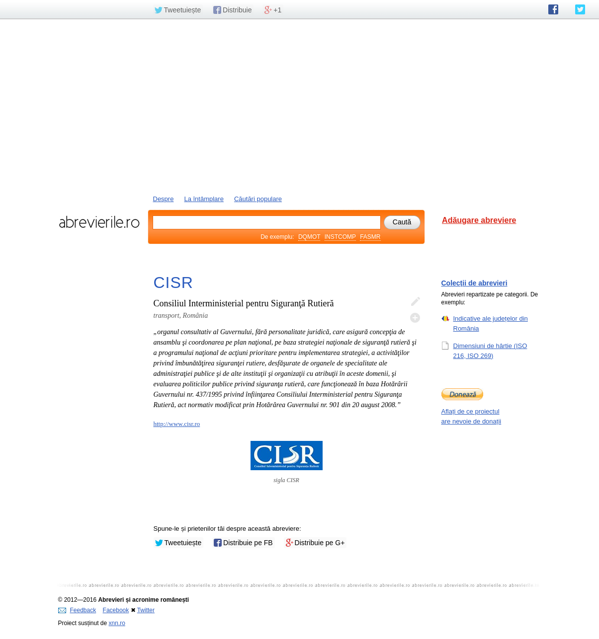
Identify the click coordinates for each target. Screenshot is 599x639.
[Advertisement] (300, 105)
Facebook (116, 610)
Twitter (146, 610)
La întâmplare (204, 199)
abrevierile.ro (99, 221)
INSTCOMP (340, 236)
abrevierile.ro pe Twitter (580, 9)
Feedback (77, 610)
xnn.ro (117, 623)
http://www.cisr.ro (177, 423)
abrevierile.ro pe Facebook (553, 9)
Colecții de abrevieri (474, 283)
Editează (415, 302)
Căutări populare (258, 199)
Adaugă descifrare (415, 318)
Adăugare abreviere (479, 220)
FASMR (370, 236)
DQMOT (309, 236)
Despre (163, 199)
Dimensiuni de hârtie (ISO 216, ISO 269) (490, 350)
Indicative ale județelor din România (490, 323)
